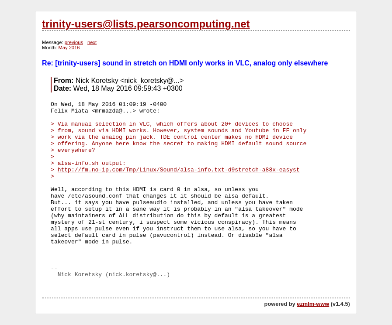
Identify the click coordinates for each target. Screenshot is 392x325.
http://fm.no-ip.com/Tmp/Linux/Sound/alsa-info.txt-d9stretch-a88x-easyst (179, 170)
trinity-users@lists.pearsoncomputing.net (146, 24)
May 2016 (69, 47)
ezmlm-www (313, 304)
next (92, 42)
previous (74, 42)
